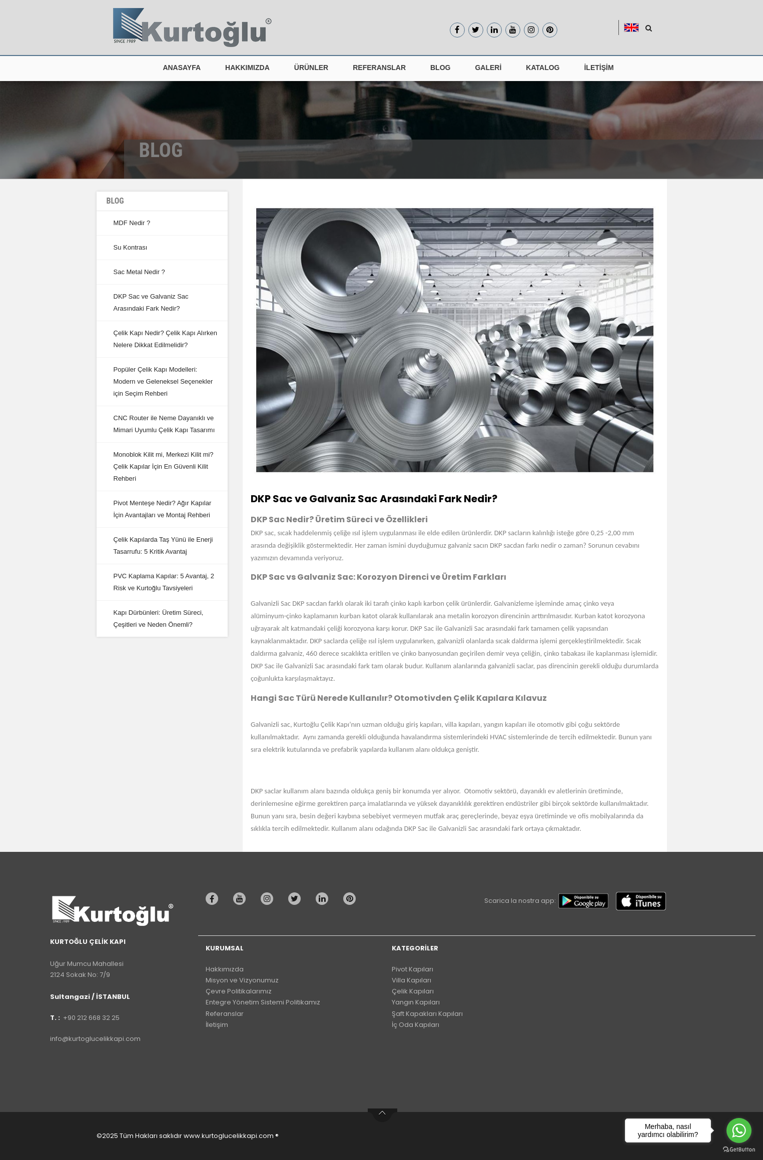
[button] (634, 28)
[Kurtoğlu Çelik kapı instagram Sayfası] (269, 898)
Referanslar (225, 1013)
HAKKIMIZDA (247, 68)
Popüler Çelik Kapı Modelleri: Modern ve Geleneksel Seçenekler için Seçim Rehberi (163, 381)
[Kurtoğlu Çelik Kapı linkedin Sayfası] (494, 30)
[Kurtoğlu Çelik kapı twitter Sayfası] (297, 898)
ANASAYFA (182, 68)
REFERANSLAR (379, 68)
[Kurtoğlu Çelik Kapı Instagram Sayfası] (531, 30)
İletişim (217, 1024)
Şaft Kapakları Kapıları (427, 1013)
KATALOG (542, 68)
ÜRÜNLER (311, 68)
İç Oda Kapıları (415, 1024)
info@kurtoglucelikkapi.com (95, 1038)
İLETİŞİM (598, 68)
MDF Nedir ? (132, 223)
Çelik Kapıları (413, 991)
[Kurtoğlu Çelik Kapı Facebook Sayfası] (457, 30)
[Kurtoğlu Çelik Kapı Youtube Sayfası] (513, 30)
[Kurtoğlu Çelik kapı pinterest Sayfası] (352, 898)
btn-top (382, 1115)
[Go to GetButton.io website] (739, 1149)
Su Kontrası (131, 247)
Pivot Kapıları (412, 969)
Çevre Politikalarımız (239, 991)
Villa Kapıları (411, 980)
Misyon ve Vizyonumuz (242, 980)
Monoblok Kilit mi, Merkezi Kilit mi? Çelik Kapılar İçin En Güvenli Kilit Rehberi (164, 466)
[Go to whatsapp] (738, 1130)
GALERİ (488, 68)
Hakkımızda (225, 969)
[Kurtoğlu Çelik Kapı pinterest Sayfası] (550, 30)
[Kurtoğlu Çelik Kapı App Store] (643, 901)
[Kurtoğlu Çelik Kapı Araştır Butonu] (648, 28)
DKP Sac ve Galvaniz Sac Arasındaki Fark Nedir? (374, 499)
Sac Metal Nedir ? (139, 272)
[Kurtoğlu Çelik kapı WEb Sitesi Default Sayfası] (116, 914)
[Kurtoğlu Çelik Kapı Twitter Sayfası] (476, 30)
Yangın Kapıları (416, 1002)
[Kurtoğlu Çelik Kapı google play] (585, 900)
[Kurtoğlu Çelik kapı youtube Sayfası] (242, 898)
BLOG (440, 68)
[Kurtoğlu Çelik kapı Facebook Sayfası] (214, 898)
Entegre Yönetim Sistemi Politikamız (263, 1002)
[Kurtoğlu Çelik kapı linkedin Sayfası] (324, 898)
